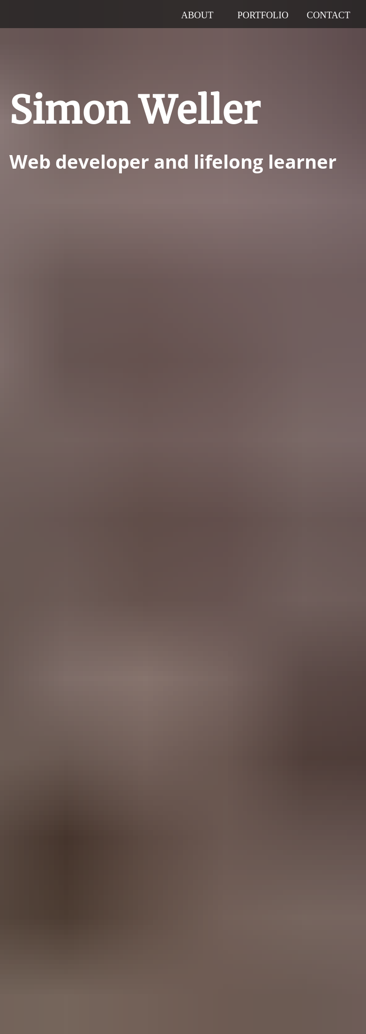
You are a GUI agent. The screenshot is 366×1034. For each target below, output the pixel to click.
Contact (329, 15)
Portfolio (263, 15)
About (197, 15)
